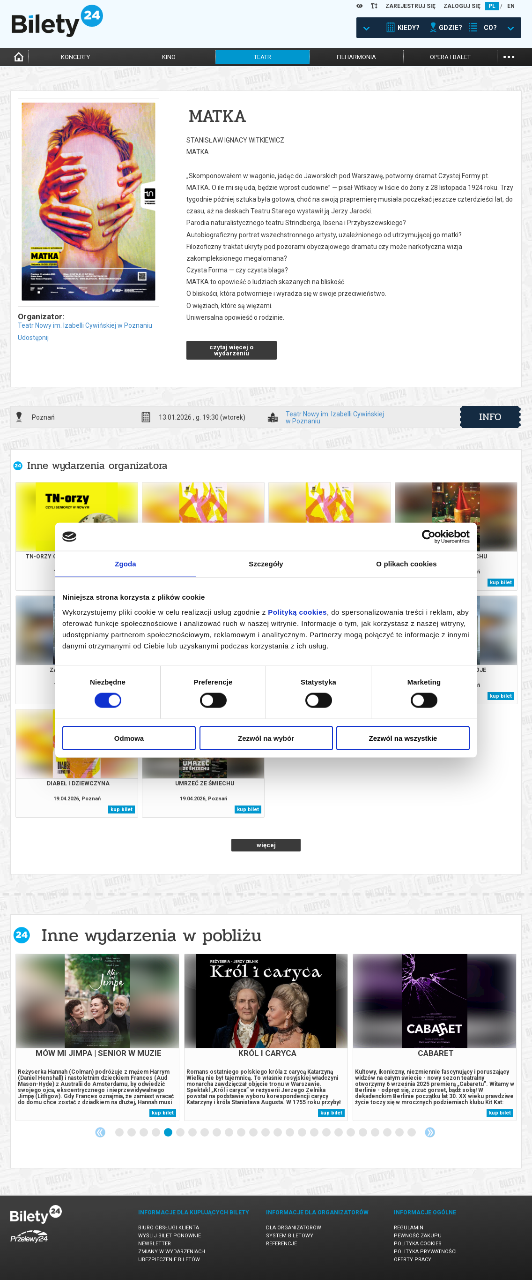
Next (430, 1132)
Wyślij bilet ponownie (169, 1236)
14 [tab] (278, 1132)
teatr (262, 56)
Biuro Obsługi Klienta (168, 1228)
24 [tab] (400, 1132)
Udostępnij (33, 337)
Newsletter (154, 1244)
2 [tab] (132, 1132)
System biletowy (289, 1236)
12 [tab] (254, 1132)
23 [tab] (387, 1132)
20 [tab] (351, 1132)
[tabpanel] (97, 1037)
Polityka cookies (418, 1244)
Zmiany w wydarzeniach (171, 1252)
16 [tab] (302, 1132)
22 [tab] (375, 1132)
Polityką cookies (297, 612)
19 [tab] (339, 1132)
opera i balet (450, 56)
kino (169, 56)
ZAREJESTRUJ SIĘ (410, 6)
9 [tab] (217, 1132)
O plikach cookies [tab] (406, 564)
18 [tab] (327, 1132)
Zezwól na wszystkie (403, 738)
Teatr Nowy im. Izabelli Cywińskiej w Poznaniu (85, 325)
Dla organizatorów (293, 1228)
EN (511, 6)
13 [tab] (266, 1132)
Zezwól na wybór (266, 738)
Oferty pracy (412, 1260)
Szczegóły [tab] (266, 564)
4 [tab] (156, 1132)
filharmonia (356, 56)
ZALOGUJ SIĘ (461, 6)
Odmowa (129, 738)
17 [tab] (314, 1132)
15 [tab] (290, 1132)
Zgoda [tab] (125, 564)
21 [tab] (363, 1132)
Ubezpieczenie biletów (169, 1260)
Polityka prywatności (425, 1252)
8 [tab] (205, 1132)
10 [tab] (229, 1132)
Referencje (281, 1244)
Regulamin (408, 1228)
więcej (266, 845)
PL (491, 6)
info (490, 417)
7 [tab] (193, 1132)
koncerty (75, 56)
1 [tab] (120, 1132)
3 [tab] (144, 1132)
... (508, 56)
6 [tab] (180, 1132)
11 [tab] (241, 1132)
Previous (100, 1132)
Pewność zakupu (418, 1236)
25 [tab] (412, 1132)
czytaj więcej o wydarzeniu (231, 350)
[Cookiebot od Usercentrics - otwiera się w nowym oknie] (429, 537)
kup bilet (501, 583)
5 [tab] (168, 1132)
